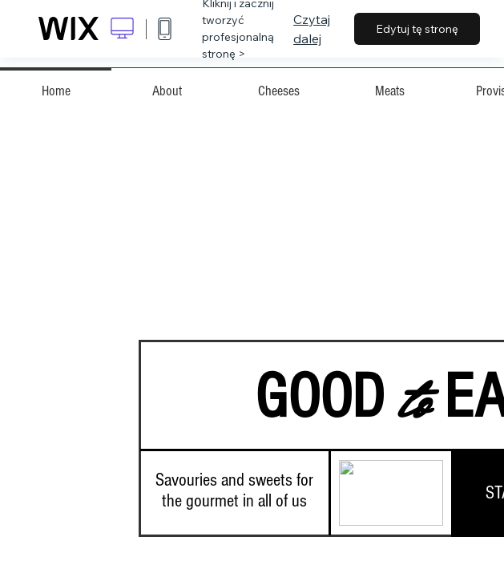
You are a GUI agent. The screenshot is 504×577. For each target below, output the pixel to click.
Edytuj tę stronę (417, 29)
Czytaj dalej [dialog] (311, 28)
